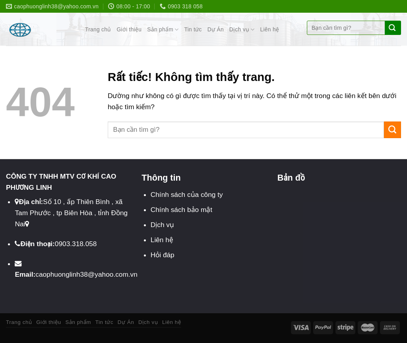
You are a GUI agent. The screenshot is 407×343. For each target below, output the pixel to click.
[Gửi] (392, 28)
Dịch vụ (242, 29)
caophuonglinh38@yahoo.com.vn (86, 274)
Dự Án (215, 30)
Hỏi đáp (162, 255)
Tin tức (193, 30)
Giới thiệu (128, 30)
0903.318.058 (76, 244)
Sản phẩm (162, 29)
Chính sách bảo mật (181, 210)
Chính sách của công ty (187, 194)
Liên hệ (269, 30)
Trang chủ (98, 30)
